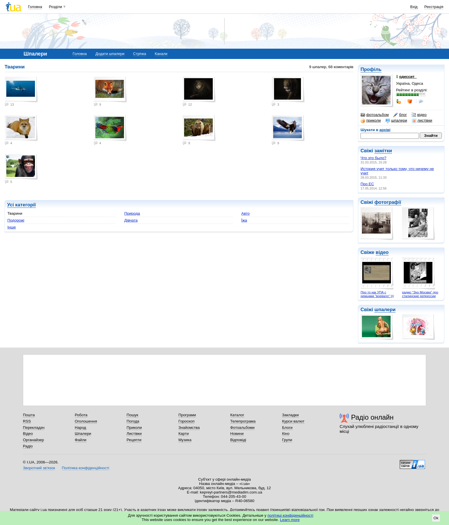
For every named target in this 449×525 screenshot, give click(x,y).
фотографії (387, 202)
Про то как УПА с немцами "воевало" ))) (377, 294)
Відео (28, 433)
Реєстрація (433, 7)
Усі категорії (21, 205)
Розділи (55, 7)
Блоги (287, 427)
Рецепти (134, 440)
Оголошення (86, 421)
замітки (383, 150)
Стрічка (139, 54)
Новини (237, 433)
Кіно (286, 433)
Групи (287, 440)
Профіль (371, 69)
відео (419, 114)
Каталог (237, 415)
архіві (385, 130)
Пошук (132, 415)
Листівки (134, 433)
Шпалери (83, 433)
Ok (436, 518)
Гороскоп (186, 421)
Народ (80, 427)
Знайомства (189, 427)
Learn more (290, 520)
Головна (35, 7)
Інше (11, 227)
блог (400, 114)
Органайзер (33, 440)
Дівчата (130, 220)
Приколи (134, 427)
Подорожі (15, 220)
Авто (245, 213)
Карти (183, 433)
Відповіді (238, 440)
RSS (27, 421)
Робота (81, 415)
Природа (132, 213)
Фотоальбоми (242, 427)
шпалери (396, 120)
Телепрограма (243, 421)
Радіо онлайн (372, 417)
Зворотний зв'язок (39, 468)
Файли (80, 440)
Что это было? (373, 158)
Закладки (290, 415)
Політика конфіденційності (85, 468)
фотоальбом (375, 114)
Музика (184, 440)
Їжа (244, 220)
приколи (371, 120)
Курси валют (293, 421)
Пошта (29, 415)
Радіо (28, 446)
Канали (161, 54)
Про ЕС (367, 184)
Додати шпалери (109, 54)
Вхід (414, 7)
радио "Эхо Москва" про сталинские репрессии (420, 294)
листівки (422, 120)
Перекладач (33, 427)
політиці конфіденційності (290, 515)
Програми (187, 415)
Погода (133, 421)
